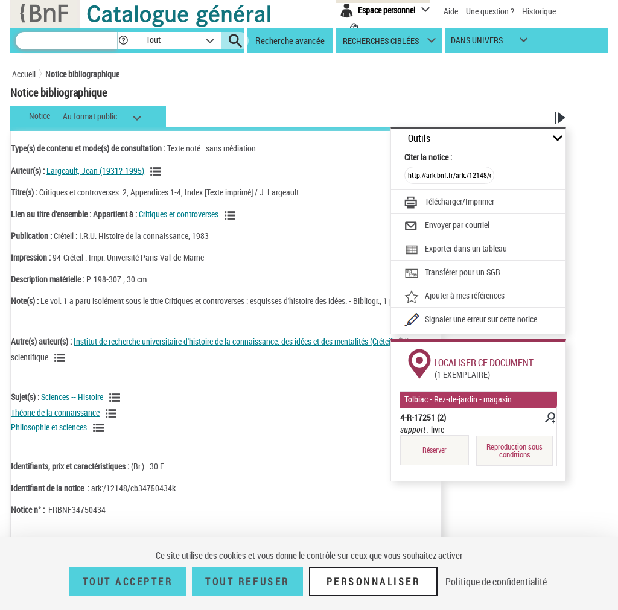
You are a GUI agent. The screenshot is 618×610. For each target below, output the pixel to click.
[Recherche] (66, 40)
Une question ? (490, 11)
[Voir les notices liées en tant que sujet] (116, 397)
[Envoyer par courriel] (446, 226)
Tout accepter (128, 581)
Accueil (24, 74)
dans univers (477, 43)
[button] (123, 40)
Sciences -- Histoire (72, 396)
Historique (539, 11)
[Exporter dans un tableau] (455, 250)
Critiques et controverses (178, 214)
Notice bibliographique (82, 74)
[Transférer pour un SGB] (452, 273)
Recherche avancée (290, 40)
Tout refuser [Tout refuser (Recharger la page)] (247, 581)
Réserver (434, 449)
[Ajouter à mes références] (454, 297)
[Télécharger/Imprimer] (449, 202)
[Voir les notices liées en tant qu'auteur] (157, 171)
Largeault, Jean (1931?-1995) (95, 170)
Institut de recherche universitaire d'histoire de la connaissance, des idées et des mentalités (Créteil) (234, 341)
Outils (419, 138)
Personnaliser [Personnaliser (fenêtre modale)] (374, 581)
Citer (428, 157)
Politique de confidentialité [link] (496, 581)
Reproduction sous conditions (514, 450)
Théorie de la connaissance (55, 412)
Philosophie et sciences (49, 427)
